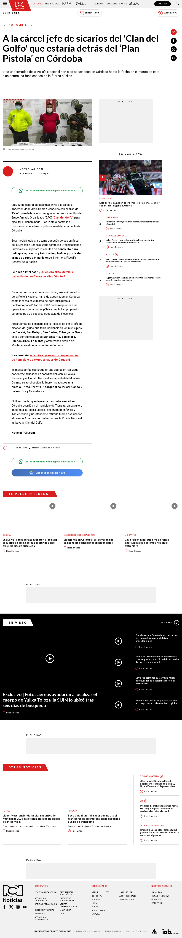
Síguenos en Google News (47, 472)
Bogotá (110, 254)
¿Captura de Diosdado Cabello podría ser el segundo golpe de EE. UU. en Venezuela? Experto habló (157, 784)
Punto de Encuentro (134, 4)
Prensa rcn (40, 913)
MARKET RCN (157, 903)
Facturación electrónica (66, 893)
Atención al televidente (40, 899)
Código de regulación (45, 904)
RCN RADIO (96, 899)
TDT (107, 892)
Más (169, 622)
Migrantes (130, 535)
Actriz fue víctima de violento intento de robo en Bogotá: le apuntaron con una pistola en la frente (132, 260)
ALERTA (95, 907)
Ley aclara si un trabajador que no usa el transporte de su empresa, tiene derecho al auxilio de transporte (94, 818)
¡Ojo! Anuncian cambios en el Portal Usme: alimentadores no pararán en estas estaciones (134, 279)
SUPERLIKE (156, 899)
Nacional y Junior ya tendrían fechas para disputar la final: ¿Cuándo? (132, 222)
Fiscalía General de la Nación (46, 448)
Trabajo (72, 811)
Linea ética (65, 910)
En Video (18, 622)
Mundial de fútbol (116, 236)
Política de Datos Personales (88, 931)
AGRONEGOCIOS (126, 899)
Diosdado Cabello (149, 776)
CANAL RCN (162, 4)
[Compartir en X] (174, 49)
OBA (62, 913)
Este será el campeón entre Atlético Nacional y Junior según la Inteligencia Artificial (129, 204)
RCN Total (97, 896)
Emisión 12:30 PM (90, 13)
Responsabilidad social (46, 892)
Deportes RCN (66, 4)
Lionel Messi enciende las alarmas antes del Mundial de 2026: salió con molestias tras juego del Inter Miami (31, 818)
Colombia (38, 4)
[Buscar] (177, 4)
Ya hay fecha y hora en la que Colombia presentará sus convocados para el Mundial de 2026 (131, 241)
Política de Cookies (113, 931)
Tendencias (111, 4)
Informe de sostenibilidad (67, 899)
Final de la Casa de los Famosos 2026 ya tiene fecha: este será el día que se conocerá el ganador (159, 833)
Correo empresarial (44, 910)
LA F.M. (95, 903)
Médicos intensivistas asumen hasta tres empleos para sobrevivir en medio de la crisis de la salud (157, 659)
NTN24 (95, 892)
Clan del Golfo (20, 448)
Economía (98, 4)
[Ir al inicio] (20, 5)
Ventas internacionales (68, 905)
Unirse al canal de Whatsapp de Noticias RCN (47, 191)
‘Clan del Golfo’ (63, 217)
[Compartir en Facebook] (174, 41)
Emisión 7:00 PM (167, 13)
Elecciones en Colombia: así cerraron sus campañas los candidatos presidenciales (88, 541)
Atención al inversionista (41, 918)
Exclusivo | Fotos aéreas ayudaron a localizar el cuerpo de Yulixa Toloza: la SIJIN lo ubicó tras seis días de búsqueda (30, 542)
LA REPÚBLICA (125, 892)
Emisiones (11, 13)
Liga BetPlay (105, 198)
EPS (141, 801)
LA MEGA (96, 914)
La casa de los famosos (152, 825)
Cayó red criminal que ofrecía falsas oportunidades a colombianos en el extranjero (147, 542)
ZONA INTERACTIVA (160, 896)
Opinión (123, 4)
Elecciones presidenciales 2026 (79, 535)
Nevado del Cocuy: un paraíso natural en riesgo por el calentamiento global (156, 702)
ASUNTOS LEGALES (127, 896)
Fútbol (6, 811)
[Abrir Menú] (5, 3)
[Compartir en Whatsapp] (174, 58)
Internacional (52, 4)
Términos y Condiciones (136, 931)
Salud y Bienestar (80, 4)
